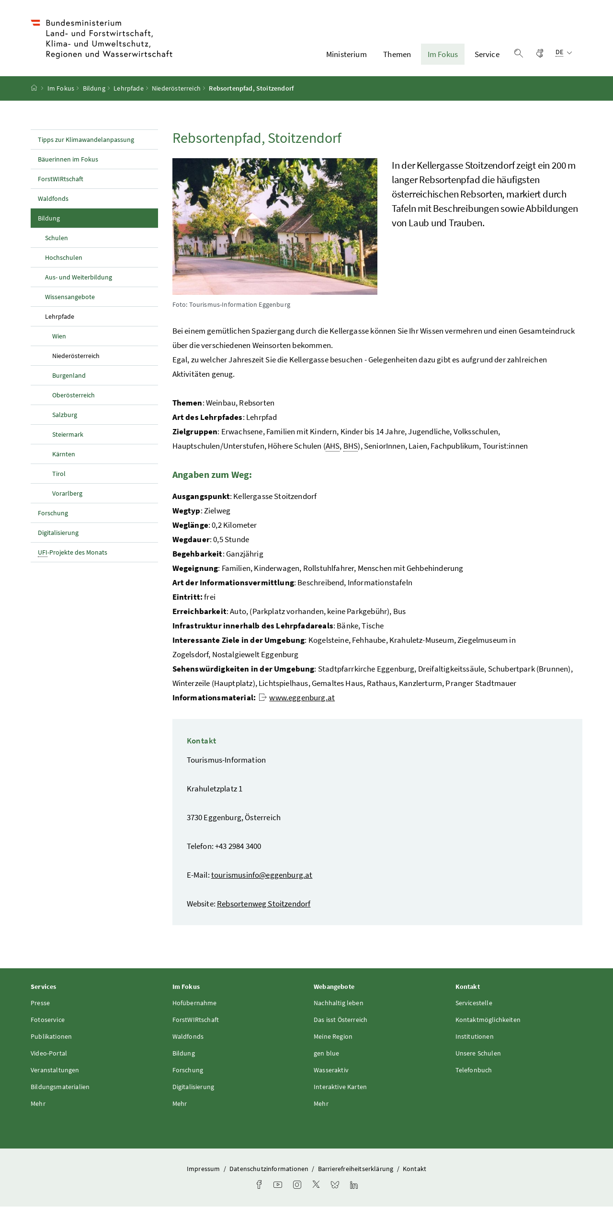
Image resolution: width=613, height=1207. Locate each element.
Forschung (53, 513)
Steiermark (67, 434)
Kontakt (414, 1169)
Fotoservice (48, 1020)
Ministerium (346, 54)
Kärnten (63, 454)
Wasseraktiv (331, 1070)
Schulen (56, 237)
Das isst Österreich (340, 1020)
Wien (59, 336)
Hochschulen (63, 257)
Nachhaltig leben (338, 1003)
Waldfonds (53, 198)
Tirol (59, 473)
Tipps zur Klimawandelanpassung (86, 139)
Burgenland (69, 375)
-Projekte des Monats (72, 552)
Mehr (38, 1104)
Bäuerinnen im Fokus (68, 159)
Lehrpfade (129, 88)
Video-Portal (49, 1053)
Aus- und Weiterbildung (78, 277)
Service (487, 54)
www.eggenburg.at (297, 698)
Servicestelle (473, 1003)
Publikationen (51, 1037)
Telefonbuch (473, 1070)
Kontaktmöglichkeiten (488, 1020)
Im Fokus (443, 54)
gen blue (326, 1053)
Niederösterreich (176, 88)
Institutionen (474, 1037)
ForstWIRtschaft (60, 178)
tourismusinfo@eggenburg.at (262, 875)
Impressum (204, 1169)
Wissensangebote (70, 296)
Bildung (94, 88)
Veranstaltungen (55, 1070)
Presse (40, 1003)
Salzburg (64, 414)
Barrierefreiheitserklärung (356, 1169)
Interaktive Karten (340, 1087)
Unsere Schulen (478, 1053)
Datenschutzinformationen (269, 1169)
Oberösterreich (73, 395)
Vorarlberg (67, 493)
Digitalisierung (58, 532)
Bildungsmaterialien (60, 1087)
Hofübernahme (194, 1003)
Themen (397, 54)
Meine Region (333, 1037)
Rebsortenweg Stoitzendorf (263, 904)
